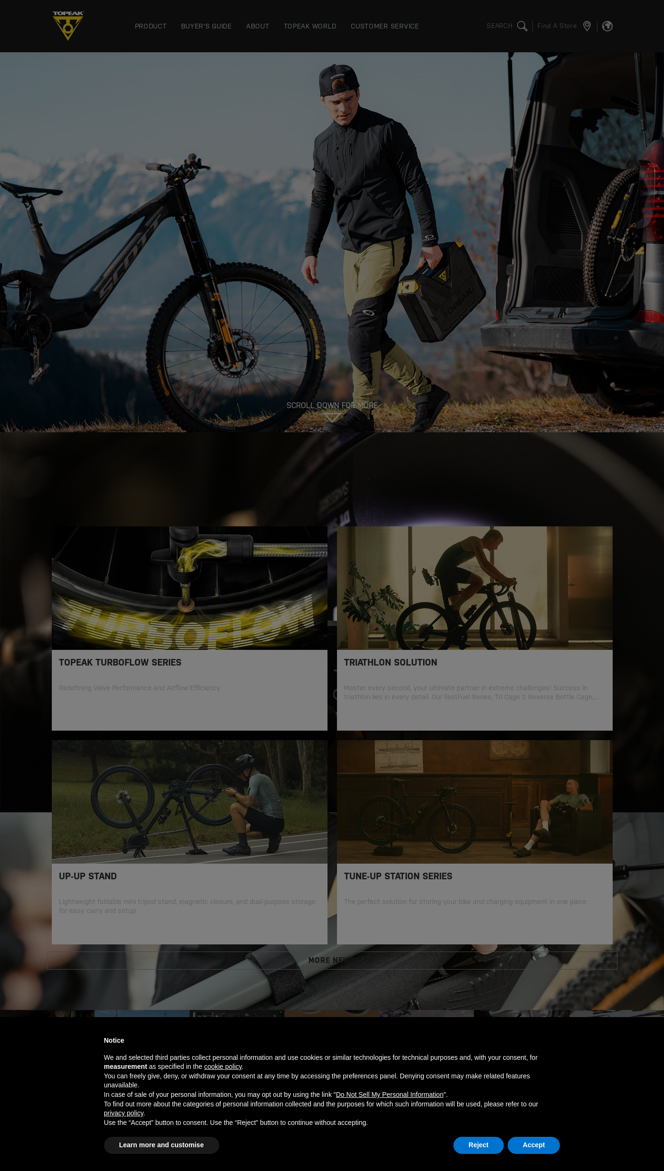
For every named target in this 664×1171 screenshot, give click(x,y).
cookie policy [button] (222, 1066)
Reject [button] (479, 1145)
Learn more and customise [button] (161, 1145)
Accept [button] (534, 1145)
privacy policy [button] (124, 1113)
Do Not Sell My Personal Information (389, 1094)
